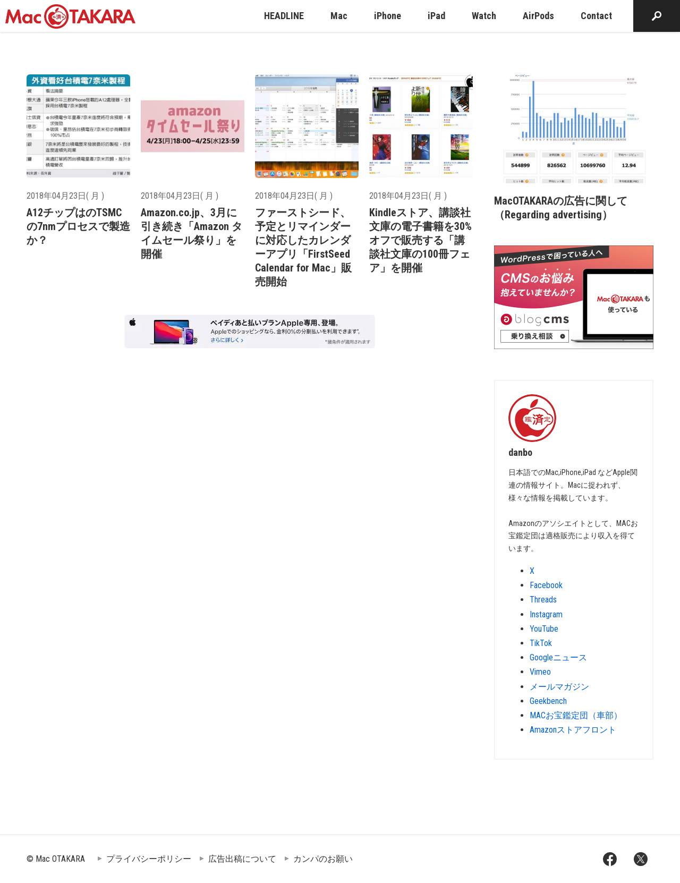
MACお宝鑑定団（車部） (576, 715)
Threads (543, 600)
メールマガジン (559, 687)
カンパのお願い (323, 859)
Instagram (546, 614)
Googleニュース (558, 657)
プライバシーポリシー (148, 859)
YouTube (544, 629)
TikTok (541, 643)
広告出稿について (242, 859)
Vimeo (540, 672)
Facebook (546, 585)
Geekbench (548, 701)
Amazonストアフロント (573, 730)
